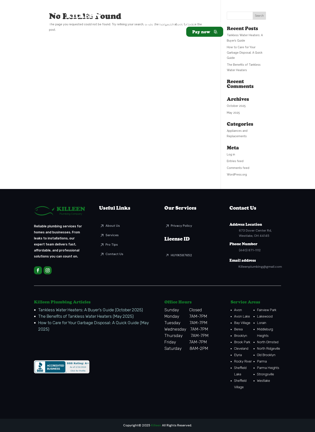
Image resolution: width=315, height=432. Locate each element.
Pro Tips (111, 244)
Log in (231, 154)
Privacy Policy (181, 226)
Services (185, 24)
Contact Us (114, 254)
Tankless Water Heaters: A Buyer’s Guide (76, 309)
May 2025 (233, 112)
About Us (112, 226)
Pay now (201, 31)
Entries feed (235, 161)
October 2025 (236, 105)
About (166, 24)
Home (149, 24)
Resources (213, 24)
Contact (258, 24)
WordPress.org (237, 174)
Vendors (236, 24)
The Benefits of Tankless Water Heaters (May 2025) (86, 316)
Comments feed (238, 168)
